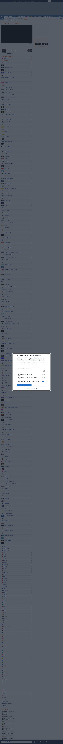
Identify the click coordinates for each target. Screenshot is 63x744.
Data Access (33, 388)
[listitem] (31, 368)
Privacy (37, 388)
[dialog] (31, 372)
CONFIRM (24, 385)
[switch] (43, 371)
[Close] (48, 355)
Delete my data (27, 388)
